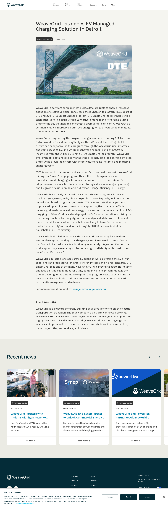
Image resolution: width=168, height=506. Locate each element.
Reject (128, 497)
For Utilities (55, 5)
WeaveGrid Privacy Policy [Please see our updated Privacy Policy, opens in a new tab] (25, 503)
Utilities (74, 476)
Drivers (74, 485)
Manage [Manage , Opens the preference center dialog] (110, 497)
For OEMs (67, 5)
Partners (74, 481)
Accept (147, 497)
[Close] (164, 497)
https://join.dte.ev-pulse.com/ (87, 289)
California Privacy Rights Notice (149, 480)
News (103, 5)
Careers (93, 5)
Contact (93, 485)
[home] (15, 5)
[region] (84, 497)
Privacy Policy (144, 475)
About (113, 5)
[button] (150, 357)
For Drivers (80, 5)
